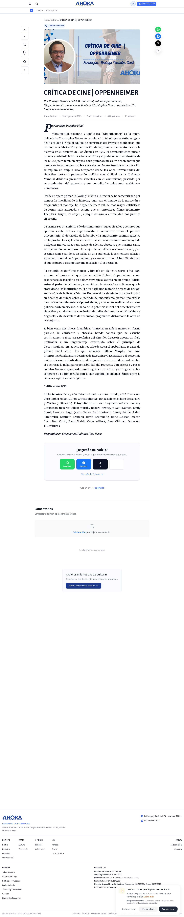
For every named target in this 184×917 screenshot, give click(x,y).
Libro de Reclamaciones (11, 898)
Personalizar (148, 909)
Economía (6, 853)
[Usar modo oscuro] (133, 3)
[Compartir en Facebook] (83, 464)
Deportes (6, 849)
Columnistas (40, 849)
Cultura (40, 10)
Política (5, 845)
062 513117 (112, 877)
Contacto (178, 849)
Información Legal (9, 876)
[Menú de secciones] (30, 3)
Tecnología (23, 849)
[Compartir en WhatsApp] (67, 464)
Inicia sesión (79, 532)
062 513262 (123, 877)
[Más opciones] (25, 70)
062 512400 (139, 884)
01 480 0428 (116, 874)
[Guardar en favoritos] (25, 44)
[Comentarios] (25, 53)
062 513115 (133, 877)
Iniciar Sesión (176, 845)
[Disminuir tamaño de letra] (25, 36)
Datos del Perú (58, 853)
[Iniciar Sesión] (146, 4)
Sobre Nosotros (8, 872)
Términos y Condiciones (11, 889)
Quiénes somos (114, 913)
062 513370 (156, 884)
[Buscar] (36, 3)
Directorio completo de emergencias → (110, 887)
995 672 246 (116, 871)
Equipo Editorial (8, 885)
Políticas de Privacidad (11, 881)
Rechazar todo (128, 909)
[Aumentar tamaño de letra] (25, 30)
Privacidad (85, 913)
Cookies (5, 894)
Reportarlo (99, 487)
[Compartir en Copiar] (116, 464)
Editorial (38, 845)
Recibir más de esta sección (83, 585)
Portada (55, 845)
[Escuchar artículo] (25, 61)
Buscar (54, 849)
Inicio (46, 20)
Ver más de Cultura (92, 474)
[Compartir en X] (100, 464)
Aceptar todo (168, 909)
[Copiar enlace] (158, 50)
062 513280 (115, 881)
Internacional (7, 858)
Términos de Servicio (98, 913)
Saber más (149, 896)
